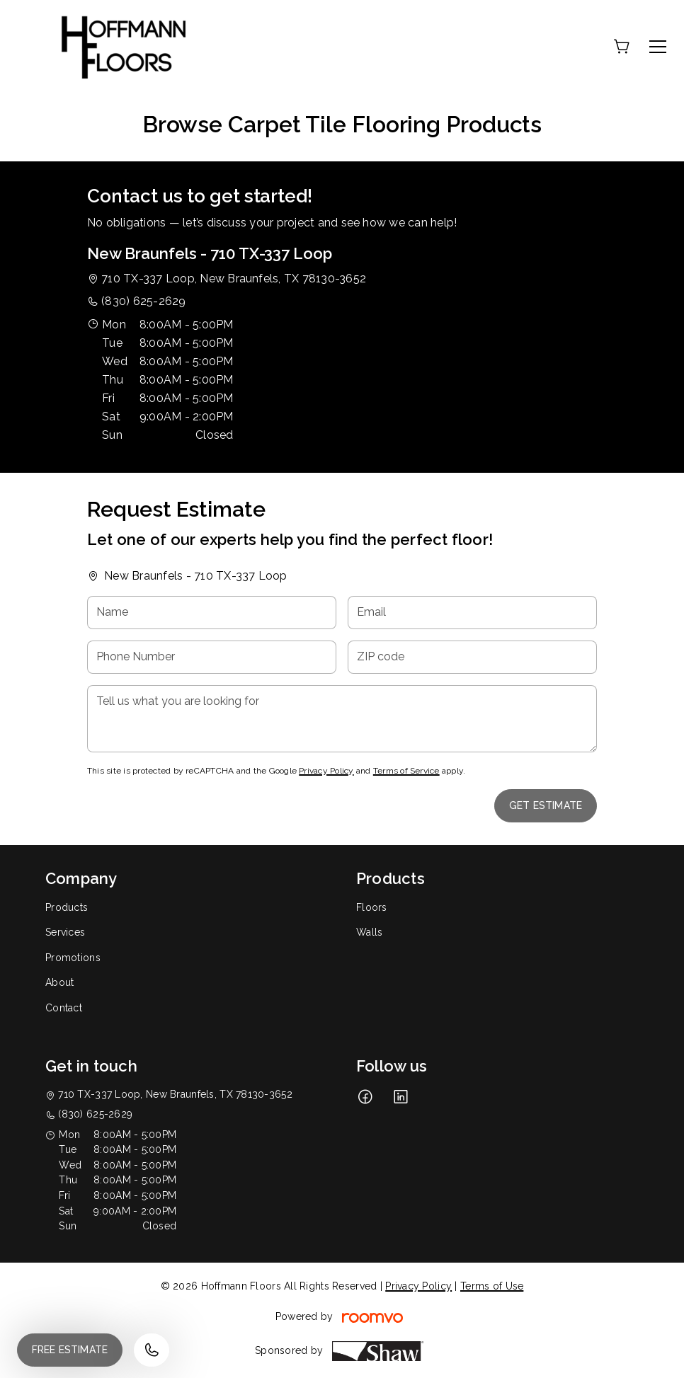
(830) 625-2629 (143, 301)
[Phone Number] (211, 657)
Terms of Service (406, 771)
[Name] (211, 612)
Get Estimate (545, 805)
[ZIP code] (472, 657)
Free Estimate (70, 1349)
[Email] (472, 612)
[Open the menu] (658, 46)
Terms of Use (491, 1286)
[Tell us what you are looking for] (342, 718)
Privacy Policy (326, 771)
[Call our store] (151, 1350)
